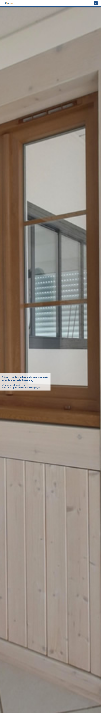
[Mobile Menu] (96, 3)
